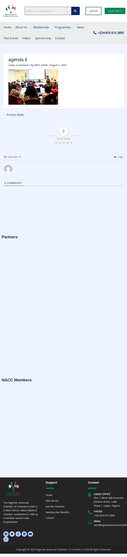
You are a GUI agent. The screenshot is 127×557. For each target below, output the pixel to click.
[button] (93, 10)
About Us (21, 27)
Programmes (63, 27)
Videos (26, 38)
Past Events (11, 38)
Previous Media (14, 114)
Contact (60, 38)
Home (7, 27)
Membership (41, 27)
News (80, 27)
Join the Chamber (55, 506)
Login (118, 156)
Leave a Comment (18, 65)
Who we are (52, 500)
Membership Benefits (57, 512)
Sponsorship (43, 38)
